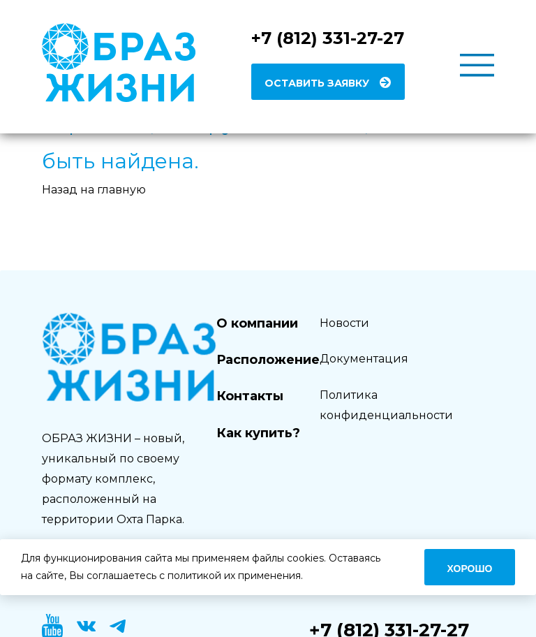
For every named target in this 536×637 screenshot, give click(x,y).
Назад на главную (94, 189)
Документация (364, 358)
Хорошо (470, 568)
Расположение (268, 359)
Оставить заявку (317, 83)
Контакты (249, 396)
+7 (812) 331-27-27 (327, 38)
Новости (344, 323)
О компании (257, 323)
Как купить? (258, 433)
